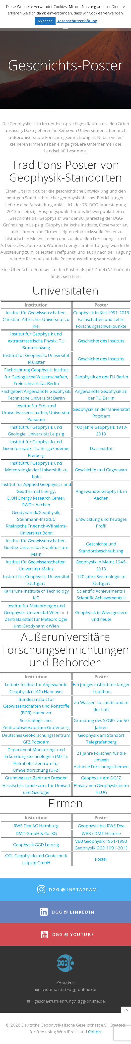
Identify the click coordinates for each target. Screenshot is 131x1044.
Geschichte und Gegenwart (101, 470)
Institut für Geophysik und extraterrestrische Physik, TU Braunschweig (36, 340)
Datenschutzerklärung (77, 20)
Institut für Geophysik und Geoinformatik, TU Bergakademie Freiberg (36, 448)
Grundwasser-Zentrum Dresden (36, 778)
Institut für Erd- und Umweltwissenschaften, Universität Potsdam (36, 412)
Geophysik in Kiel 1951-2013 (101, 312)
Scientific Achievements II (101, 598)
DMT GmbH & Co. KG (36, 833)
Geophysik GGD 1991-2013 (101, 848)
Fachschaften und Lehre (101, 319)
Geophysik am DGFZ (101, 778)
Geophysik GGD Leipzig (36, 844)
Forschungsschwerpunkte (101, 326)
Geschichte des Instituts (101, 341)
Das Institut (101, 448)
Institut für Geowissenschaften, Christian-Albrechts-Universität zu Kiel (36, 319)
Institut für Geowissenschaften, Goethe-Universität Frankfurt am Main (36, 547)
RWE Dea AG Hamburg (36, 826)
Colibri (94, 1032)
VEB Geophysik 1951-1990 (101, 841)
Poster (101, 859)
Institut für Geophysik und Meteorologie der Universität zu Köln (36, 469)
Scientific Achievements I (101, 591)
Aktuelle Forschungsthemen (101, 766)
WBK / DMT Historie (101, 833)
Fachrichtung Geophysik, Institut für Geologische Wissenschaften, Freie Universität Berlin (36, 376)
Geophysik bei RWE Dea (101, 826)
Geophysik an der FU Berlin (101, 377)
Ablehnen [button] (45, 21)
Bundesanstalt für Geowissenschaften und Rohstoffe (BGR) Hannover (36, 706)
